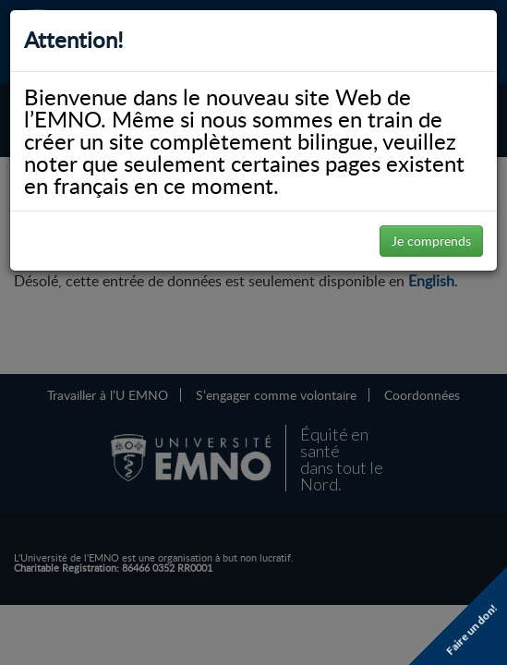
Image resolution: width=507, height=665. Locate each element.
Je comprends (431, 240)
